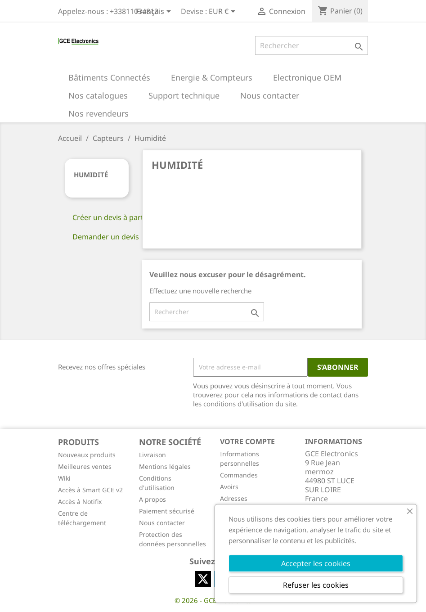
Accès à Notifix (80, 501)
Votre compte (247, 441)
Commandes (239, 475)
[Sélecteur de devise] (223, 12)
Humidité (91, 174)
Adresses (233, 498)
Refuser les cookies (316, 585)
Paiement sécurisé (166, 511)
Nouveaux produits (87, 454)
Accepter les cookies (315, 563)
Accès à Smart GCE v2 (90, 490)
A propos (152, 499)
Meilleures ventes (85, 466)
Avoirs (229, 486)
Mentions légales (165, 466)
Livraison (152, 454)
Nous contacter (162, 522)
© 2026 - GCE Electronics (213, 600)
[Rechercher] (311, 45)
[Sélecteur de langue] (155, 12)
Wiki (64, 478)
